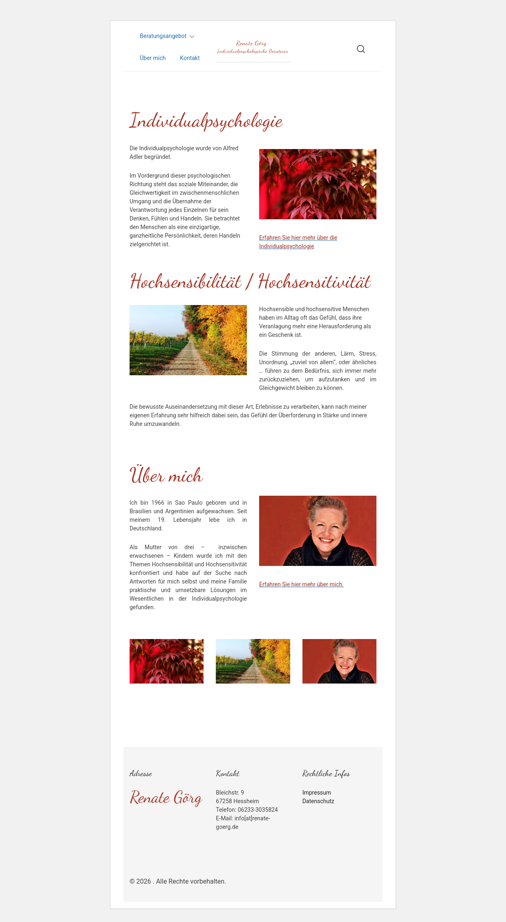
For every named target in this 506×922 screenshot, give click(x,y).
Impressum (316, 792)
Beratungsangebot (163, 36)
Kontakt (189, 58)
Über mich (153, 58)
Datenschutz (318, 801)
